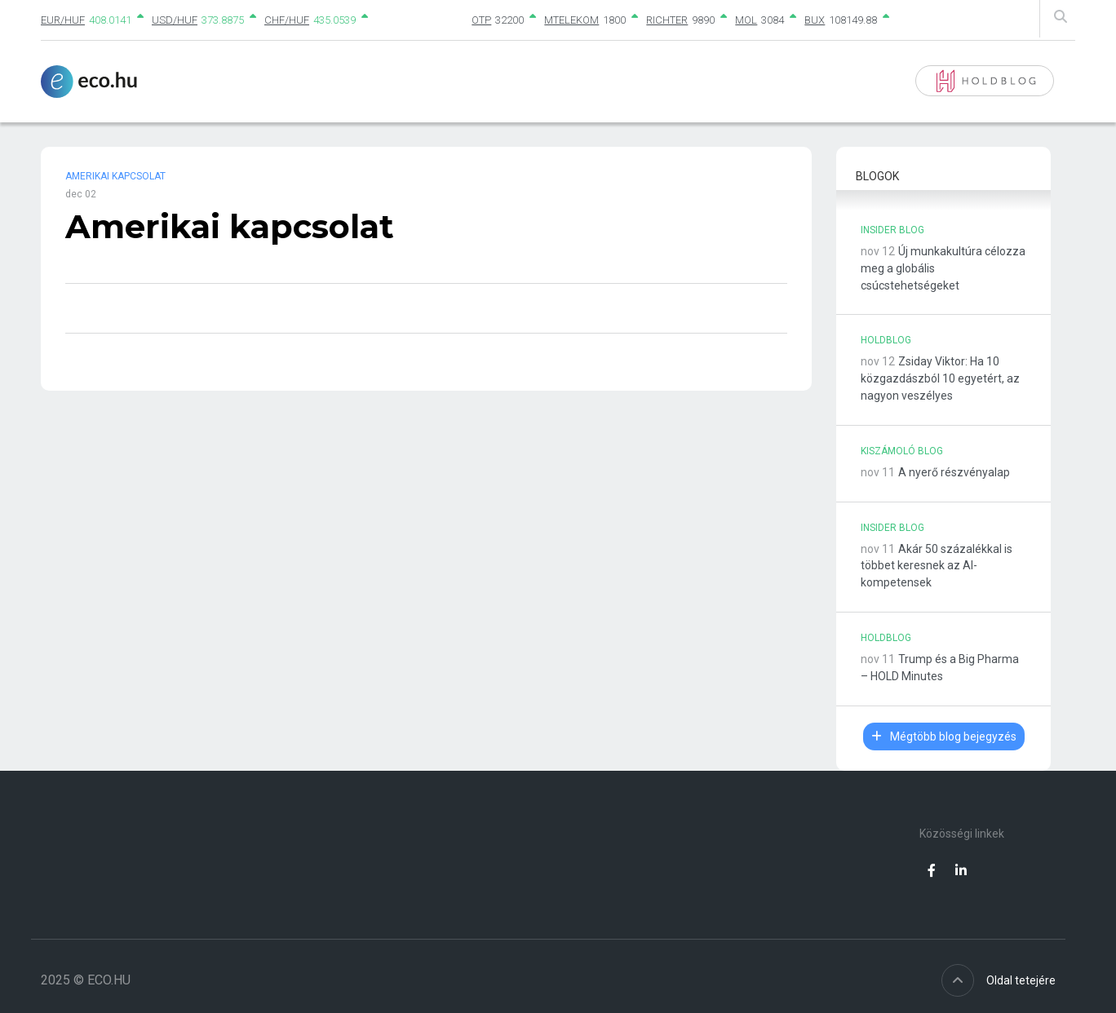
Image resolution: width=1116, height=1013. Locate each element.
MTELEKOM (571, 20)
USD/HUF (174, 20)
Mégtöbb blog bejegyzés (943, 736)
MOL (746, 20)
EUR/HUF (63, 20)
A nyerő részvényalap (954, 472)
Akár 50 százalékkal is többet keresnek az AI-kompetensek (936, 566)
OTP (481, 20)
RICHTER (667, 20)
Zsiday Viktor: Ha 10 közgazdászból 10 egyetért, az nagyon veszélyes (940, 378)
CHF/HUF (286, 20)
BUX (814, 20)
